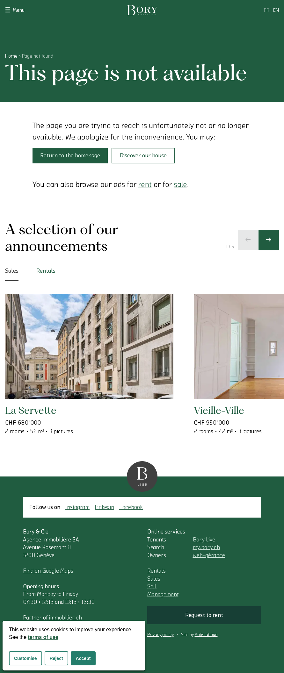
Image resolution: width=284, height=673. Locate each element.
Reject (56, 658)
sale (180, 184)
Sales (153, 579)
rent (145, 184)
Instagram (77, 507)
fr (266, 10)
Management (162, 594)
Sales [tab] (11, 274)
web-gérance (209, 555)
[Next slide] (269, 240)
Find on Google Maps (48, 571)
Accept (83, 658)
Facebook (131, 507)
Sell (152, 586)
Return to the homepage (70, 155)
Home (11, 56)
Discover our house (143, 155)
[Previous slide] (248, 240)
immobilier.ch (65, 617)
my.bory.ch (206, 547)
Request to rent (204, 615)
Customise (25, 658)
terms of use (43, 637)
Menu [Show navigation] (15, 10)
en (276, 10)
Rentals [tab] (45, 271)
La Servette (30, 410)
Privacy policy (160, 635)
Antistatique (206, 635)
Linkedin (104, 507)
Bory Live (204, 539)
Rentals (156, 571)
